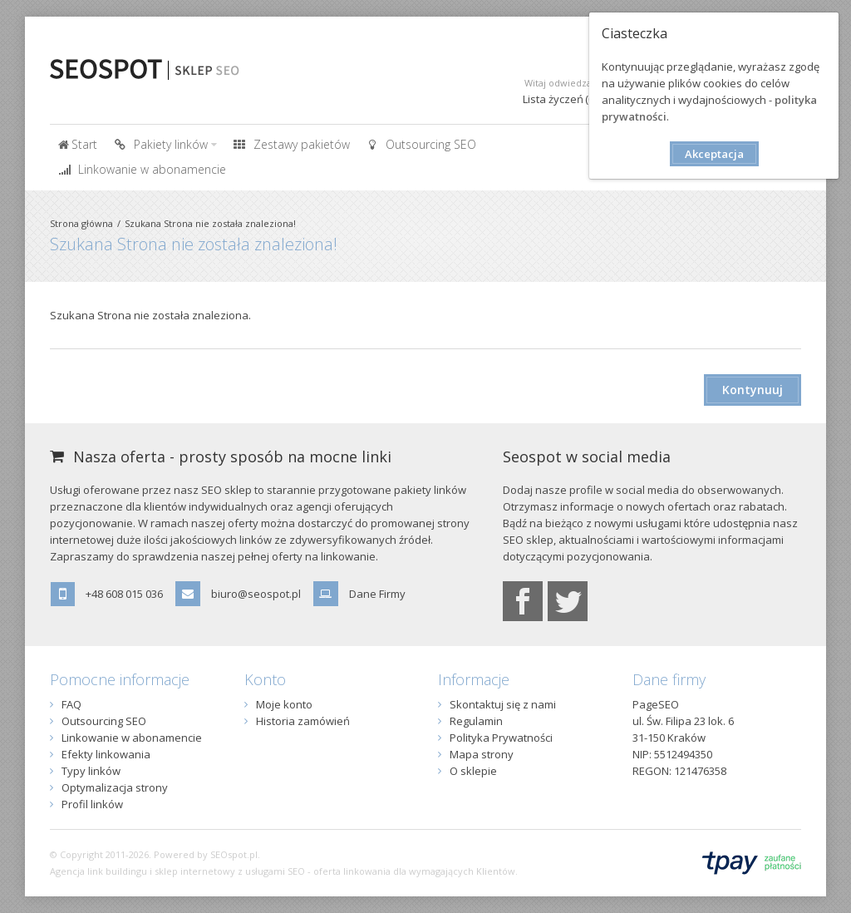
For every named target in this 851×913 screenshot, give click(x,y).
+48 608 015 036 (124, 593)
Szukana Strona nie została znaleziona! (210, 223)
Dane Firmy (377, 593)
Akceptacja (714, 153)
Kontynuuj (752, 389)
